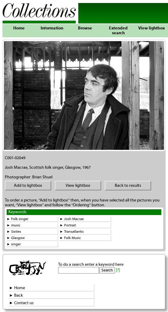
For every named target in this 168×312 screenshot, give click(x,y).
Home (19, 28)
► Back (16, 295)
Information (52, 28)
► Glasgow (16, 238)
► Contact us (21, 303)
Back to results (128, 185)
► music (13, 225)
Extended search (118, 30)
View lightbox (151, 28)
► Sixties (14, 232)
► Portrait (68, 225)
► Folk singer (17, 219)
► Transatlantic (72, 232)
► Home (17, 288)
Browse (85, 28)
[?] (118, 270)
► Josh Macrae (72, 219)
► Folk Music (70, 238)
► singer (14, 244)
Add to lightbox (28, 185)
